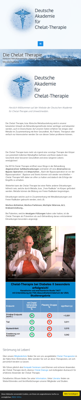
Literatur (56, 378)
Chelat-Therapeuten (66, 356)
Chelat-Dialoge (41, 370)
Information (41, 378)
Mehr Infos (16, 397)
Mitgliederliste (20, 356)
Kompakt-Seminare (32, 367)
